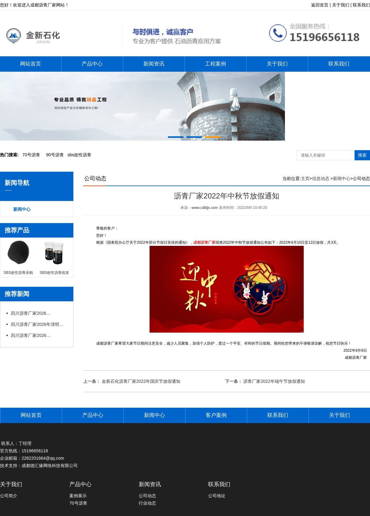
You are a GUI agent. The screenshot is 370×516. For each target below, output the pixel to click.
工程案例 (215, 64)
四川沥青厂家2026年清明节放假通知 (38, 324)
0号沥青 (31, 154)
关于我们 (277, 64)
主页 (305, 178)
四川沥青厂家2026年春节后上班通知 (32, 335)
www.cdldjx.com (204, 208)
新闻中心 (22, 209)
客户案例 (216, 415)
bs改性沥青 (80, 154)
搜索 (362, 155)
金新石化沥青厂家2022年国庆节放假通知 (140, 381)
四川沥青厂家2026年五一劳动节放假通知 (32, 313)
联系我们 (338, 64)
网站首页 (30, 64)
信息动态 (320, 178)
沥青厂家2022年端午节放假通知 (273, 381)
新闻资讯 (153, 64)
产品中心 (92, 64)
